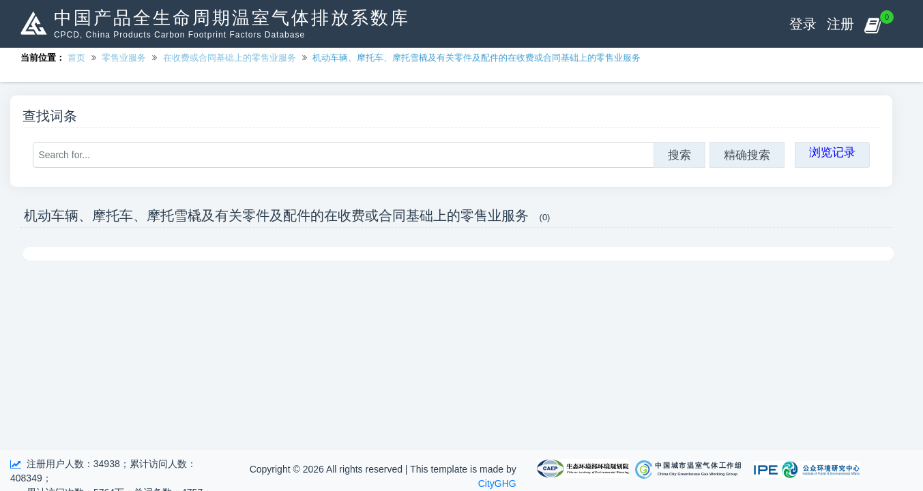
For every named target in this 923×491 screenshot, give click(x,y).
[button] (872, 24)
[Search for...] (343, 155)
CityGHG (497, 483)
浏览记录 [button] (832, 152)
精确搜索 (747, 155)
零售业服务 (124, 58)
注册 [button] (840, 23)
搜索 (679, 155)
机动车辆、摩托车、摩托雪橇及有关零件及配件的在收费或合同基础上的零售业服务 (476, 58)
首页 (76, 58)
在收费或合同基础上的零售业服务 (229, 58)
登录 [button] (803, 23)
